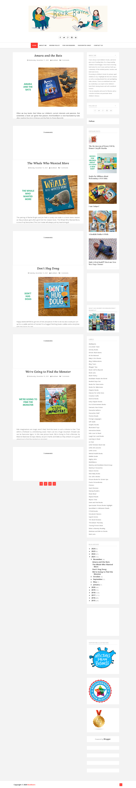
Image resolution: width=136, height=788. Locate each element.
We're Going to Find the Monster (102, 573)
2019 (93, 590)
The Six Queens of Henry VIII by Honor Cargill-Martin (102, 147)
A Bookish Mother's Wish (98, 234)
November (98, 559)
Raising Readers (94, 491)
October (97, 576)
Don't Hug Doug (99, 569)
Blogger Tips (93, 367)
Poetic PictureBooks (95, 482)
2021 (93, 557)
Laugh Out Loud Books (96, 436)
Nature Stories (94, 471)
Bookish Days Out (95, 381)
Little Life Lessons (95, 448)
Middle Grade (93, 456)
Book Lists (92, 373)
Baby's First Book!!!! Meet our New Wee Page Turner (102, 263)
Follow (91, 121)
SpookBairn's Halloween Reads (99, 508)
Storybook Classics (95, 514)
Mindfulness (93, 462)
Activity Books (93, 350)
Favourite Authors (95, 410)
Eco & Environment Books (97, 404)
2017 (93, 595)
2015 (93, 600)
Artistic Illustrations (95, 352)
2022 (93, 554)
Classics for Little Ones (96, 393)
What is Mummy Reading (97, 528)
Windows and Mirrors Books (98, 531)
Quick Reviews (93, 488)
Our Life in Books (94, 476)
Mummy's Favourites (96, 468)
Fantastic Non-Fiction (96, 407)
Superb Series (93, 517)
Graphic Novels (94, 425)
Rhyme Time (93, 500)
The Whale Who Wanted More (102, 565)
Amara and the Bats (101, 562)
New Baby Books (94, 474)
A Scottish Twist (94, 347)
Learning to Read (94, 439)
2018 (93, 592)
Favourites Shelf (94, 413)
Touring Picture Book (96, 525)
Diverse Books (94, 399)
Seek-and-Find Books (96, 502)
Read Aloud (92, 494)
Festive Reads (93, 416)
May (95, 582)
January (96, 584)
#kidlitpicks (92, 344)
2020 (93, 587)
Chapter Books (94, 390)
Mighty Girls (93, 459)
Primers (91, 485)
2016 (93, 598)
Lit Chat (91, 442)
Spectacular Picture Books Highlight (100, 505)
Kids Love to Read (95, 433)
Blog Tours (92, 364)
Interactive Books (95, 430)
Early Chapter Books (95, 402)
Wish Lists (92, 534)
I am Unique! (94, 206)
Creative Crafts (94, 396)
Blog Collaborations (95, 361)
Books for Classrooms (96, 384)
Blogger (107, 739)
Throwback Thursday (96, 523)
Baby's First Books (95, 358)
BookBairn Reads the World (98, 378)
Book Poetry (93, 376)
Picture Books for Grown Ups (98, 479)
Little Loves (93, 450)
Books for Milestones (96, 387)
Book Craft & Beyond (96, 370)
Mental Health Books (96, 453)
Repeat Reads (93, 497)
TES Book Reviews (95, 520)
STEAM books (93, 511)
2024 (93, 548)
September (98, 579)
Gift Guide (92, 422)
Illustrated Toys (94, 427)
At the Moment (94, 355)
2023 (93, 551)
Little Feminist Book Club (97, 445)
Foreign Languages (95, 419)
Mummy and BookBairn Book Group (100, 465)
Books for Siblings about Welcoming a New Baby (98, 177)
